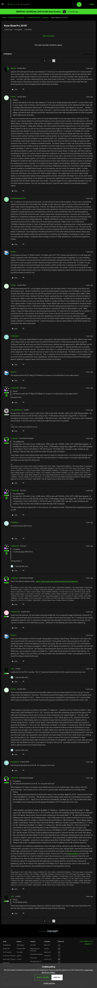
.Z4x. (12, 668)
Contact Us (47, 959)
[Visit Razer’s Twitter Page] (59, 955)
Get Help (33, 945)
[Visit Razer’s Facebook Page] (59, 945)
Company (47, 941)
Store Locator (7, 952)
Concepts (20, 952)
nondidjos (14, 522)
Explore (19, 941)
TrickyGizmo (15, 612)
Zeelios (13, 68)
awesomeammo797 (18, 198)
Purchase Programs (9, 956)
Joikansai (14, 438)
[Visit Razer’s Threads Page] (59, 952)
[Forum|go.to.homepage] (18, 4)
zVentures (47, 956)
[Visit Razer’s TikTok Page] (59, 962)
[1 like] (19, 566)
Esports (19, 956)
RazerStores (7, 945)
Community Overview (16, 17)
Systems (45, 17)
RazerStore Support (36, 954)
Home (4, 17)
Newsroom (47, 952)
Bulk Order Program (9, 959)
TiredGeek (14, 336)
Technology (20, 945)
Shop (4, 941)
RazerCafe (6, 948)
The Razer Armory (33, 17)
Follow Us (61, 941)
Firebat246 (15, 388)
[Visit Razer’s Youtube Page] (59, 959)
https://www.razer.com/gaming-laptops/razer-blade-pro (57, 581)
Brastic (13, 251)
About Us (47, 945)
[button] (2, 5)
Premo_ (13, 97)
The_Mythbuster (17, 410)
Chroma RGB (21, 948)
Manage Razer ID (35, 961)
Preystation (15, 762)
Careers (46, 948)
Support (32, 941)
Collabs (19, 959)
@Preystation (73, 853)
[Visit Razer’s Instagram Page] (59, 948)
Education (6, 963)
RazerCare (33, 958)
